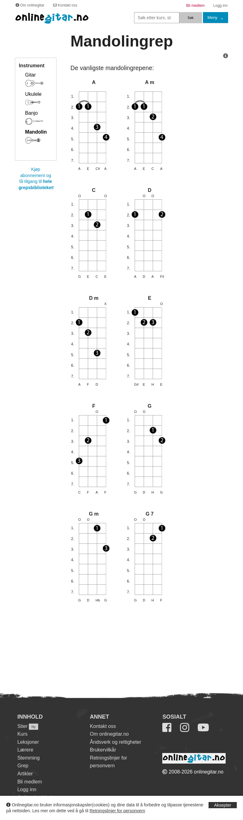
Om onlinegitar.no (109, 734)
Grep (23, 765)
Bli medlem (29, 781)
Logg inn (26, 789)
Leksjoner (28, 742)
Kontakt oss (103, 726)
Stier (22, 726)
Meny (213, 17)
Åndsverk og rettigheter (115, 742)
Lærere (25, 749)
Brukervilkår (103, 749)
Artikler (25, 773)
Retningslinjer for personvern (117, 810)
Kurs (22, 734)
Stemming (28, 757)
